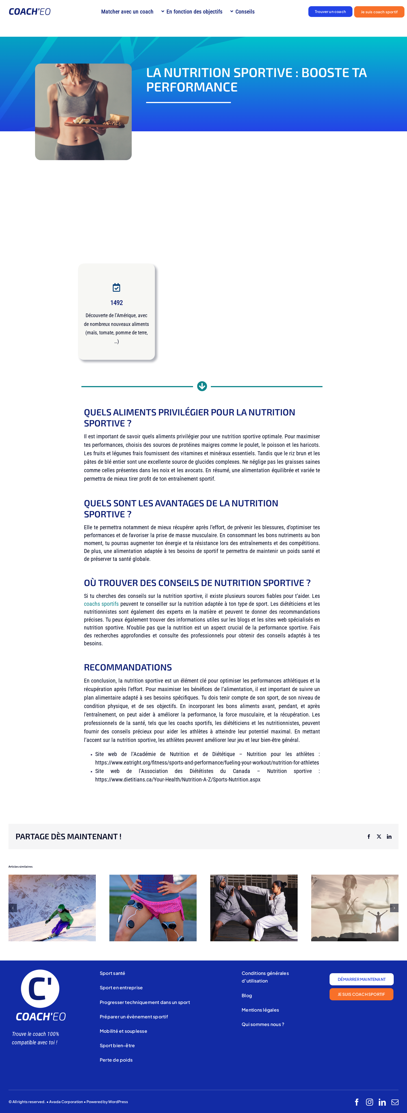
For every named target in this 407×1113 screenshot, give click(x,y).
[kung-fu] (254, 878)
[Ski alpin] (52, 878)
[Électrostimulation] (153, 878)
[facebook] (356, 1102)
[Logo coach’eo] (30, 10)
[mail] (395, 1102)
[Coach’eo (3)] (40, 970)
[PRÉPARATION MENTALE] (355, 878)
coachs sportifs (101, 603)
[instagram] (369, 1102)
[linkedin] (382, 1102)
